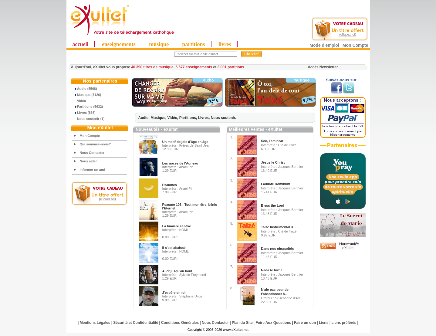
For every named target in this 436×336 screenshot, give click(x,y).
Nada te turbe (271, 270)
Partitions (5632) (88, 106)
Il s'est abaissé (174, 247)
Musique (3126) (87, 95)
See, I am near (272, 141)
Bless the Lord (272, 205)
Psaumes (169, 185)
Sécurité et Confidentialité (135, 323)
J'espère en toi (174, 292)
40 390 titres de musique (152, 67)
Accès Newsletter (323, 67)
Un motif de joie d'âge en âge (185, 142)
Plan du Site (242, 323)
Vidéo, (173, 118)
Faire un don (305, 323)
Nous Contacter (92, 152)
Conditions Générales (180, 323)
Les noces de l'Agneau (180, 163)
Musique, (158, 118)
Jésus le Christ (273, 162)
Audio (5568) (85, 88)
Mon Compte (355, 45)
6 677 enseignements (193, 67)
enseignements (119, 44)
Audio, (144, 118)
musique (159, 44)
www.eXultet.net (236, 329)
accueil (81, 44)
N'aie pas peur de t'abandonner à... (275, 292)
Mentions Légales (95, 323)
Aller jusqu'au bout (177, 271)
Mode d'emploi (324, 45)
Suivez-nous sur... (343, 80)
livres (224, 44)
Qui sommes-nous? (95, 144)
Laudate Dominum (275, 184)
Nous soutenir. (223, 118)
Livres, (204, 118)
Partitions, (188, 118)
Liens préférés (343, 323)
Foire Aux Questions (273, 323)
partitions (193, 44)
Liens (323, 323)
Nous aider (88, 161)
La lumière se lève (176, 226)
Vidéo (79, 101)
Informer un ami (92, 169)
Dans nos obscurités (277, 248)
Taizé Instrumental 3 (277, 227)
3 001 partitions (231, 67)
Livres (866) (84, 112)
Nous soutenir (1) (89, 118)
